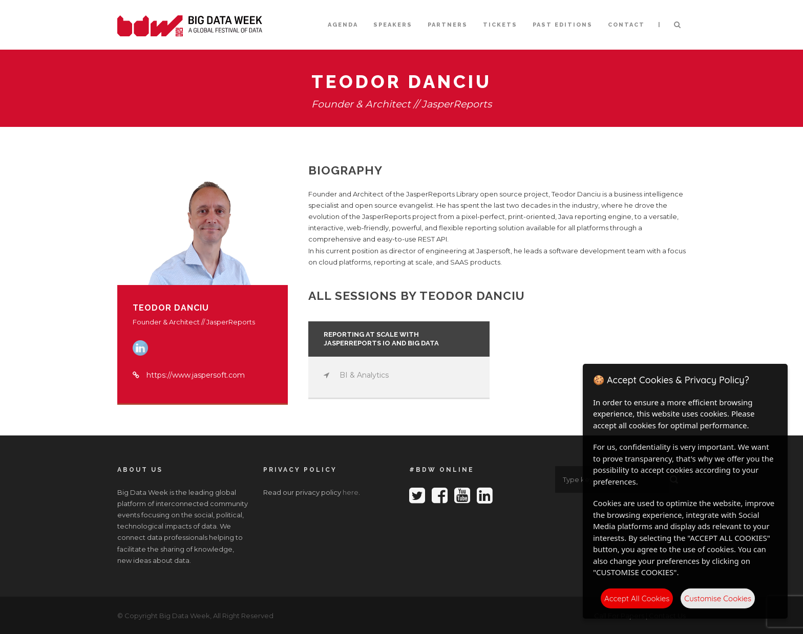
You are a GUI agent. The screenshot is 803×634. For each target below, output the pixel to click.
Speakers (392, 24)
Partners (448, 24)
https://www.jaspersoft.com (195, 375)
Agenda (343, 24)
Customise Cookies (717, 598)
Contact (626, 24)
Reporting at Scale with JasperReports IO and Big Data (381, 339)
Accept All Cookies (636, 598)
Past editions (563, 24)
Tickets (500, 24)
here (350, 492)
